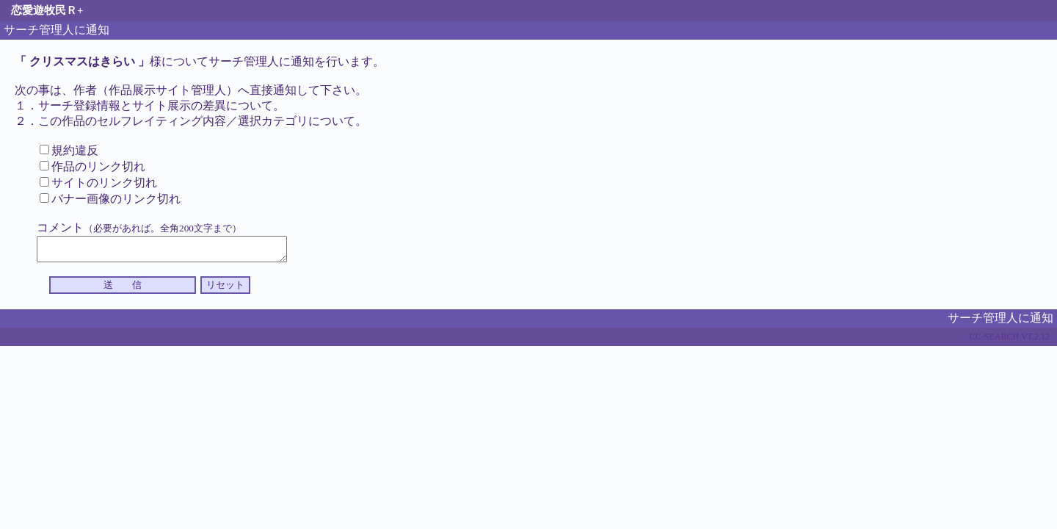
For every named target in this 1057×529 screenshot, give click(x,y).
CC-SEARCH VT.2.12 (1010, 341)
